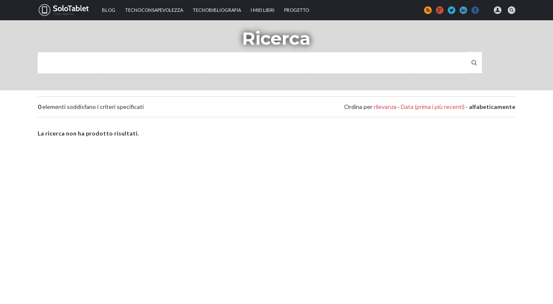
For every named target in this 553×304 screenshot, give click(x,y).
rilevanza (385, 106)
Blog (108, 10)
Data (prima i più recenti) (433, 106)
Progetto (296, 10)
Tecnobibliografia (217, 10)
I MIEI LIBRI (262, 10)
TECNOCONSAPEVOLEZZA (154, 10)
